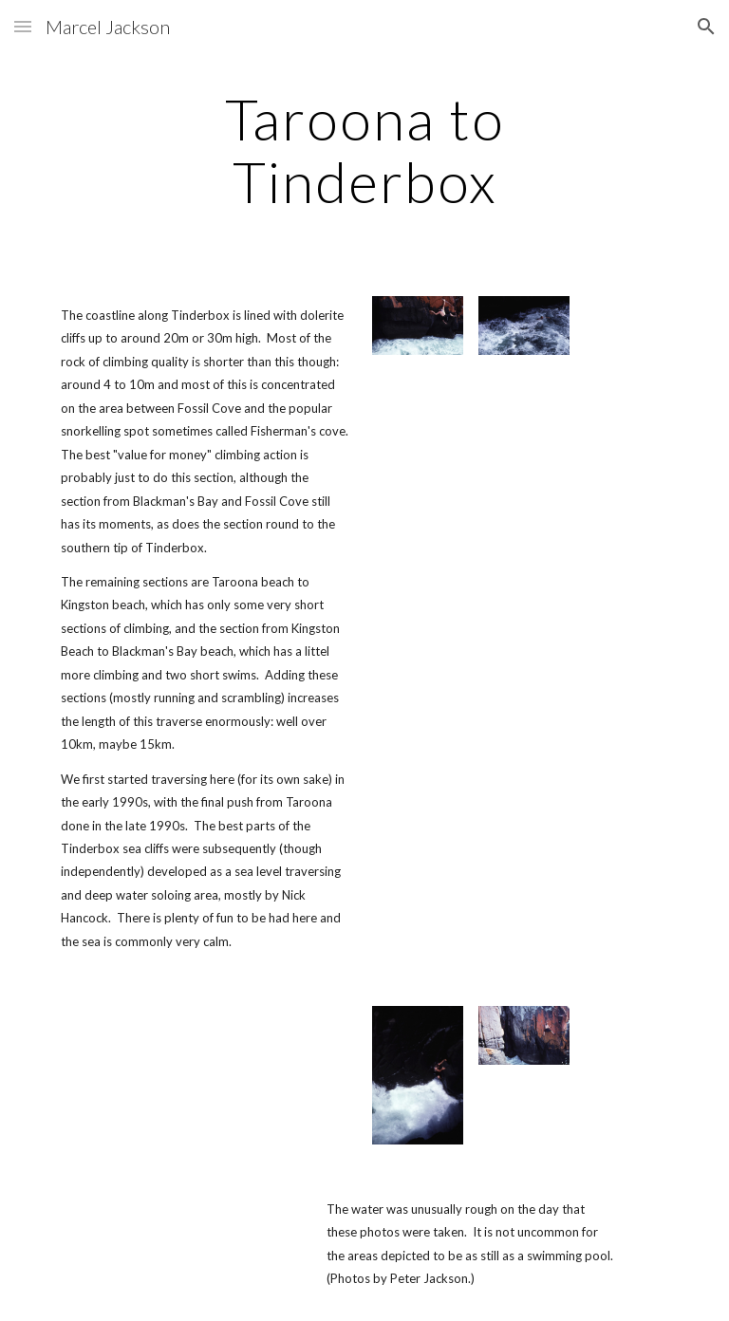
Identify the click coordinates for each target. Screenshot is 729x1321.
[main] (364, 150)
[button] (23, 26)
